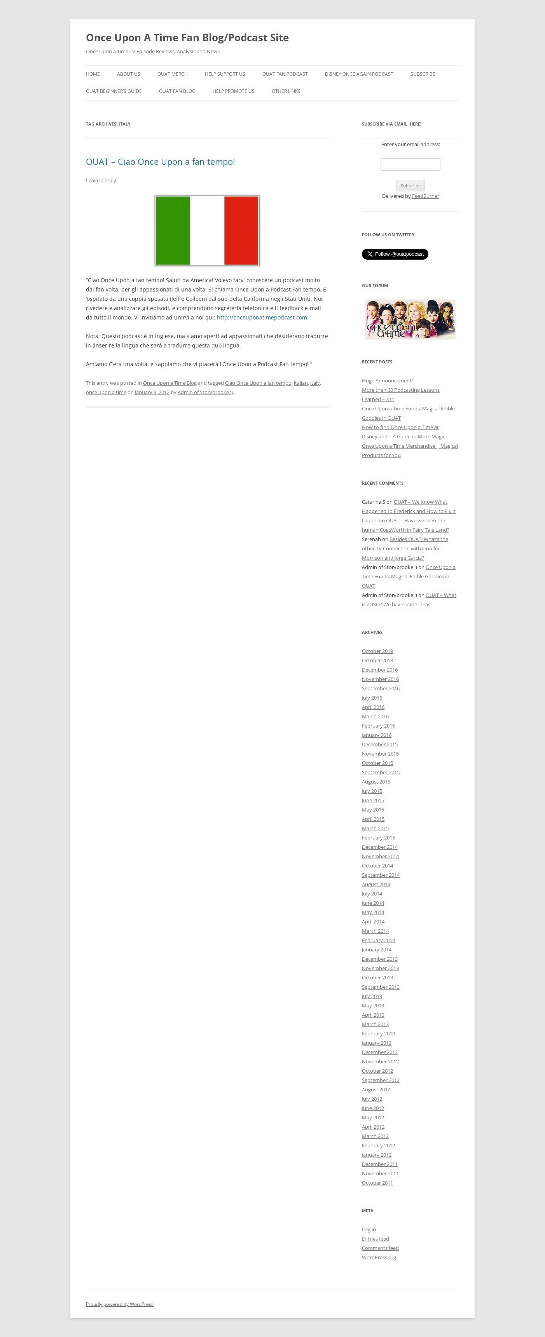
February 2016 (378, 725)
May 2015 (373, 809)
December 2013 (380, 958)
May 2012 (373, 1117)
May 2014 (373, 912)
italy (315, 382)
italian (301, 382)
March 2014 (375, 930)
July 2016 (372, 697)
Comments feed (380, 1247)
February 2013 (378, 1033)
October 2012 (377, 1070)
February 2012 (378, 1145)
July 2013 (372, 996)
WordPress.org (379, 1257)
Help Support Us (225, 74)
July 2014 (372, 893)
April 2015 (373, 818)
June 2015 (373, 800)
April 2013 (373, 1014)
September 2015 (381, 772)
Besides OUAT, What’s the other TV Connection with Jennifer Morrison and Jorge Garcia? (405, 548)
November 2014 (380, 856)
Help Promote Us (234, 91)
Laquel (369, 520)
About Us (128, 74)
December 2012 (380, 1052)
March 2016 (375, 716)
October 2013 (377, 977)
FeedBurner (425, 195)
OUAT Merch (172, 74)
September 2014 (381, 874)
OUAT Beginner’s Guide (114, 91)
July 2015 (372, 790)
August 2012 (376, 1089)
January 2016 (376, 734)
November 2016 (380, 678)
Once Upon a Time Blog (170, 382)
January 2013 (376, 1042)
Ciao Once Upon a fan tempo (258, 382)
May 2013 (373, 1005)
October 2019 (377, 651)
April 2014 (373, 921)
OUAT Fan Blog (177, 91)
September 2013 (381, 986)
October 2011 (377, 1182)
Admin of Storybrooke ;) (205, 392)
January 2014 (376, 949)
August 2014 (376, 884)
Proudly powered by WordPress (120, 1304)
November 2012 (380, 1061)
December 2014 (380, 846)
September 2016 (381, 688)
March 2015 (375, 828)
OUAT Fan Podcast (285, 74)
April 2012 (373, 1126)
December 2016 (380, 669)
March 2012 (375, 1136)
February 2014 (378, 940)
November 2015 (380, 753)
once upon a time (106, 392)
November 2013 (380, 968)
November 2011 (380, 1173)
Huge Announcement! (387, 380)
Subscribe (422, 74)
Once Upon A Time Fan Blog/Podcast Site (187, 37)
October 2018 (377, 660)
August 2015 (376, 781)
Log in (369, 1229)
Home (93, 74)
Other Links (286, 91)
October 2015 (377, 762)
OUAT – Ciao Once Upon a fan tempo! (160, 161)
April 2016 (373, 706)
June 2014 (373, 902)
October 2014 (377, 865)
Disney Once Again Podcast (359, 74)
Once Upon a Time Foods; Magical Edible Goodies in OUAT (409, 576)
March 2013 (375, 1024)
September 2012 (381, 1080)
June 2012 (373, 1108)
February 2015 (378, 837)
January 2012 (376, 1154)
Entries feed (375, 1238)
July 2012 (372, 1098)
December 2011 (380, 1164)
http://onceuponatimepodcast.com (262, 317)
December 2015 (380, 744)
